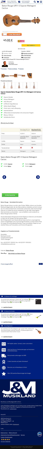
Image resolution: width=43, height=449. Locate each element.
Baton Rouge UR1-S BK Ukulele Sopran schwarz (36, 130)
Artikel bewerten (10, 195)
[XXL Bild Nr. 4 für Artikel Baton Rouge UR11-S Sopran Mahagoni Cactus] (29, 76)
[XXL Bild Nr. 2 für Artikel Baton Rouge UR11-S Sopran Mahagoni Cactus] (13, 76)
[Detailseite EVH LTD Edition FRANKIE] (11, 278)
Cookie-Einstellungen (6, 437)
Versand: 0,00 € (26, 57)
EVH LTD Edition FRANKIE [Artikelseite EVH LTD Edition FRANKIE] (11, 288)
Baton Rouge (10, 250)
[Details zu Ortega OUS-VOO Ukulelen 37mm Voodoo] (8, 176)
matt (30, 166)
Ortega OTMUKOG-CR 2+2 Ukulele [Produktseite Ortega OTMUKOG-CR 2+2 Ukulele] (28, 189)
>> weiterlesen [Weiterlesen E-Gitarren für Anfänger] (6, 307)
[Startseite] (3, 2)
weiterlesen (13, 408)
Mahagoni (32, 164)
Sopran (10, 164)
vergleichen (5, 57)
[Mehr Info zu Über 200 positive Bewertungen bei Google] (21, 374)
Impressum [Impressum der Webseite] (16, 424)
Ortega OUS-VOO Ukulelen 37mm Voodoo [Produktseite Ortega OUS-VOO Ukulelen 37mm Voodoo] (8, 189)
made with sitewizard (27, 447)
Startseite (4, 68)
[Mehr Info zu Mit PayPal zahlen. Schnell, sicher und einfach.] (21, 344)
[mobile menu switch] (41, 1)
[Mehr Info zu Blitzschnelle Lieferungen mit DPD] (21, 356)
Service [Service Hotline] (23, 435)
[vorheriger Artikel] (4, 177)
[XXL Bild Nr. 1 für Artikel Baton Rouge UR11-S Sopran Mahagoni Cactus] (5, 76)
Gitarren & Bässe (13, 68)
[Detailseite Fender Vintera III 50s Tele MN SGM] (31, 278)
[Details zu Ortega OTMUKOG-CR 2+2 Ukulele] (28, 176)
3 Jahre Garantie (6, 55)
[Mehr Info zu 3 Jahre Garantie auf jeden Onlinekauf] (21, 362)
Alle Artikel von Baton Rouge (16, 253)
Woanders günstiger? (27, 53)
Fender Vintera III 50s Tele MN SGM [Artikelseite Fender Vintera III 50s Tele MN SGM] (31, 288)
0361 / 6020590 (11, 63)
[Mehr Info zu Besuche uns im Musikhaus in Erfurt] (21, 368)
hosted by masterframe (16, 447)
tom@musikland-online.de (13, 64)
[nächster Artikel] (38, 177)
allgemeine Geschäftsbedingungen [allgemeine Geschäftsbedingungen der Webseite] (10, 435)
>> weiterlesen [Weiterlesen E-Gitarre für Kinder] (6, 322)
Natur (9, 166)
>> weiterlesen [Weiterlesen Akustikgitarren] (6, 337)
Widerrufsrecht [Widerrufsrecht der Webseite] (13, 432)
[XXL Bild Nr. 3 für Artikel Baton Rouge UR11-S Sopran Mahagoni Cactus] (21, 76)
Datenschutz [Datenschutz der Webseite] (4, 432)
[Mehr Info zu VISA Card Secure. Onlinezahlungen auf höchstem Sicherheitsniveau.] (21, 350)
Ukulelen (21, 68)
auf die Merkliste (26, 55)
